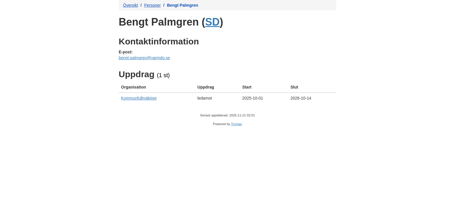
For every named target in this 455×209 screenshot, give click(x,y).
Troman (236, 124)
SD (212, 22)
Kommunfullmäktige (139, 98)
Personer (152, 5)
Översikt (130, 5)
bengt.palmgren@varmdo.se (144, 57)
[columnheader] (157, 87)
